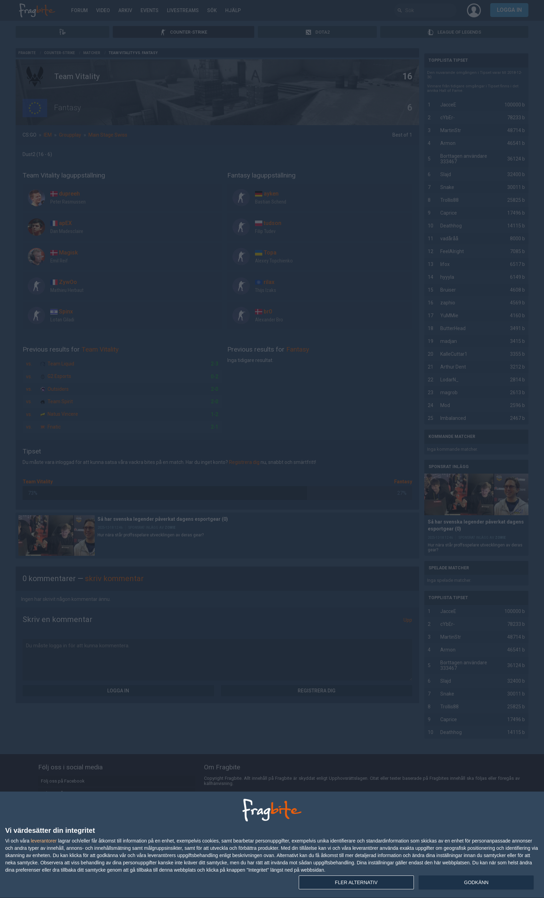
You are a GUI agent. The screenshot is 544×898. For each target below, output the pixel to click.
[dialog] (272, 845)
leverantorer (44, 840)
